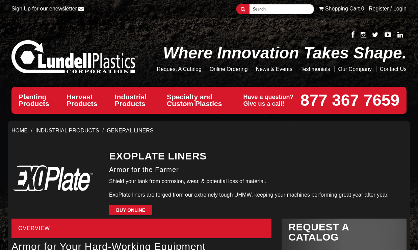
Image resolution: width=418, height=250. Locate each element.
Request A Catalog (179, 69)
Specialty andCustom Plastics (196, 100)
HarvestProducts (82, 100)
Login (400, 8)
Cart (341, 8)
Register (379, 8)
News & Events (274, 69)
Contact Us (393, 69)
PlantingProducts (34, 100)
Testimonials (315, 69)
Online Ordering (229, 69)
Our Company (355, 69)
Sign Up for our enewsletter (47, 8)
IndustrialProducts (132, 100)
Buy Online (130, 210)
